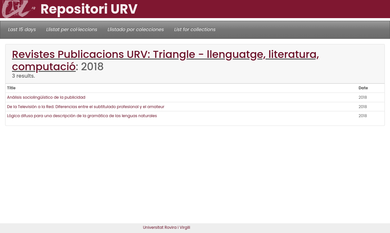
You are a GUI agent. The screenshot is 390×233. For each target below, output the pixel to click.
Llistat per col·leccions (71, 29)
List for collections (195, 29)
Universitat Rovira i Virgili (166, 227)
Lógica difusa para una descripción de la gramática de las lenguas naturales (82, 115)
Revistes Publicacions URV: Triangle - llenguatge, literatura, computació (165, 60)
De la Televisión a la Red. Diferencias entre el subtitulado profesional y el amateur (85, 106)
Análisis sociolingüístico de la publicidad (46, 97)
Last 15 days (22, 29)
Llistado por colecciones (136, 29)
